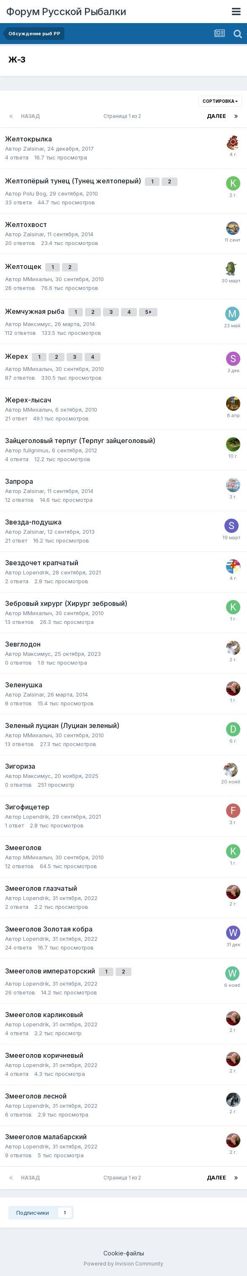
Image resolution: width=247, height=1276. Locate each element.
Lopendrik (36, 572)
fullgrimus (36, 450)
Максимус (37, 324)
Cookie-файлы (123, 1253)
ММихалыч (37, 279)
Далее (216, 116)
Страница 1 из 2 (123, 116)
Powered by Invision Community (123, 1263)
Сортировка (220, 101)
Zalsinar (33, 148)
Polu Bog (34, 193)
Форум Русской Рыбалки (66, 11)
